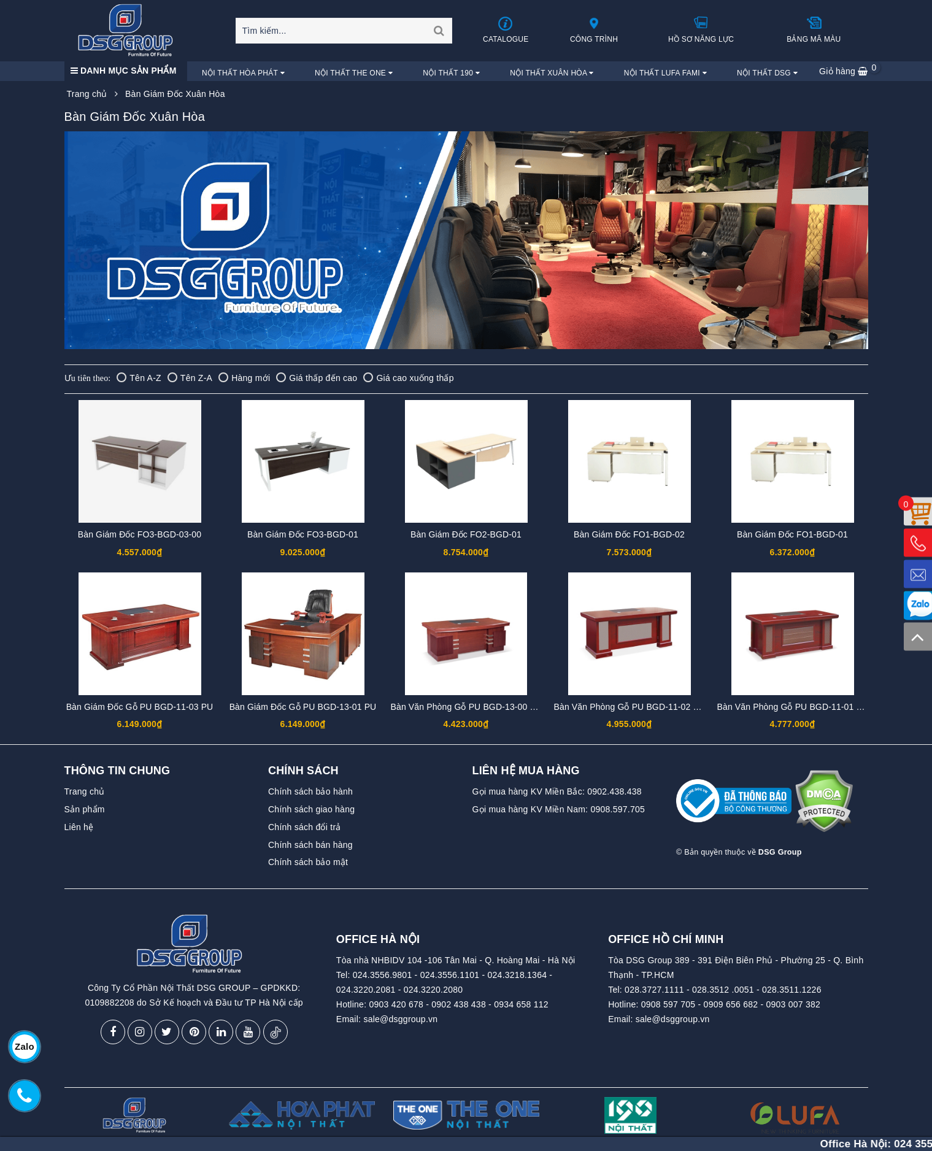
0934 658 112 (521, 1004)
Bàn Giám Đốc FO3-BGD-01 (302, 534)
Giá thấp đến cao (316, 378)
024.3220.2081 (366, 990)
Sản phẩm (84, 809)
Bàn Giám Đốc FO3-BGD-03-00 (139, 534)
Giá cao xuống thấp (408, 378)
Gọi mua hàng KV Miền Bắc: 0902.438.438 (557, 791)
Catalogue (506, 30)
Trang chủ (84, 791)
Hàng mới (244, 378)
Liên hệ (79, 827)
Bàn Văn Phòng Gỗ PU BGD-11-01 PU (793, 707)
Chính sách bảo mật (308, 862)
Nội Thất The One (354, 73)
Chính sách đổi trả (304, 827)
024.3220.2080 (433, 990)
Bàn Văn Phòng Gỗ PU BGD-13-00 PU (466, 707)
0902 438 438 (458, 1004)
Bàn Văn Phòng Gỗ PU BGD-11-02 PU (630, 707)
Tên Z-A (190, 378)
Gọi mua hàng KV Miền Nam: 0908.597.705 (558, 809)
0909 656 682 (731, 1004)
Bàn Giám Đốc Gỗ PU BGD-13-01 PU (303, 707)
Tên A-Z (139, 378)
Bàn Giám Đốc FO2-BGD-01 (466, 534)
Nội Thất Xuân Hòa (551, 73)
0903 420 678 (396, 1004)
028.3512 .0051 (723, 990)
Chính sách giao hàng (311, 809)
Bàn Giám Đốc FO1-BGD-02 (629, 534)
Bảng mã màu (814, 29)
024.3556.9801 (382, 975)
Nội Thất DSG (767, 73)
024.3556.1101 (450, 975)
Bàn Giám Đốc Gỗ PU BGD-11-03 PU (140, 707)
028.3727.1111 (654, 990)
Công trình (594, 29)
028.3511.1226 (792, 990)
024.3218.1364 (517, 975)
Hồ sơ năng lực (701, 29)
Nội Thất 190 (451, 73)
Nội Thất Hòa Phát (243, 73)
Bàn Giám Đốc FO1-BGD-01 (792, 534)
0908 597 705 (668, 1004)
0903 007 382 (793, 1004)
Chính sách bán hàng (310, 845)
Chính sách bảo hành (310, 791)
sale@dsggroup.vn (400, 1019)
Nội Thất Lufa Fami (665, 73)
